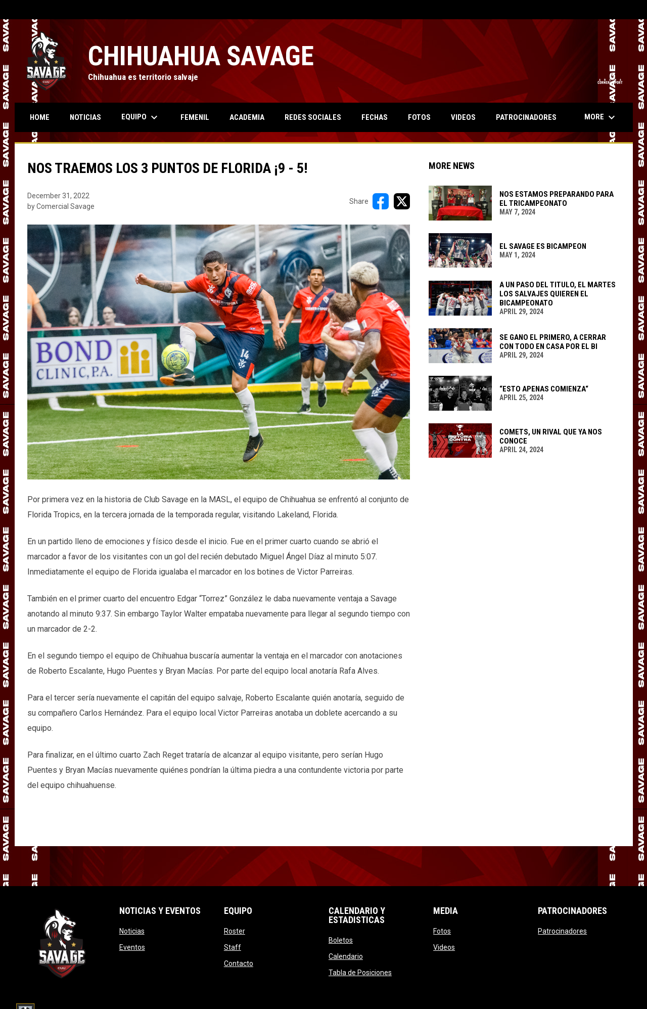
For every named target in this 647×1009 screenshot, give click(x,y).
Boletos (341, 940)
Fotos (442, 931)
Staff (232, 947)
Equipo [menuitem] (140, 117)
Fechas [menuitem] (374, 117)
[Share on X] (402, 201)
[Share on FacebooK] (381, 201)
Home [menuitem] (40, 117)
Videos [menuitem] (463, 117)
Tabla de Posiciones (360, 973)
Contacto (238, 963)
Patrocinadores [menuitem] (526, 117)
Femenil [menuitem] (194, 117)
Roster (234, 931)
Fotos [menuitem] (419, 117)
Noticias (132, 931)
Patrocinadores (562, 931)
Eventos (132, 947)
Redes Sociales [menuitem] (313, 117)
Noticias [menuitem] (85, 117)
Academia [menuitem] (246, 117)
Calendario (346, 956)
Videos (444, 947)
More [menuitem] (601, 117)
